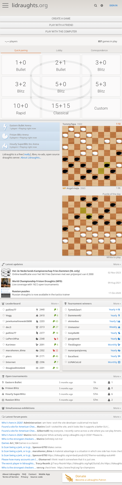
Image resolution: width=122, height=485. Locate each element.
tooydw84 (71, 333)
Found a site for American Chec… (19, 426)
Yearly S (114, 321)
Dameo (5, 443)
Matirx (41, 426)
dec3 (6, 327)
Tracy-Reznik (43, 463)
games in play (107, 41)
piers (6, 356)
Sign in (113, 5)
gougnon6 (71, 338)
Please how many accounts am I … (20, 459)
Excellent (71, 356)
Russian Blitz (12, 399)
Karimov (8, 344)
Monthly (114, 344)
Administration (32, 422)
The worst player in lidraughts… (18, 463)
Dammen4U (72, 315)
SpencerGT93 (39, 447)
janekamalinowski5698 (17, 321)
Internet (9, 362)
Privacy (24, 476)
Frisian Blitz (12, 388)
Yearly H (114, 309)
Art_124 (14, 443)
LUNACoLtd (72, 362)
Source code (36, 476)
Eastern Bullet (13, 382)
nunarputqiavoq (75, 350)
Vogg (6, 315)
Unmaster (71, 327)
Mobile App (44, 474)
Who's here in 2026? (12, 422)
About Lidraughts (11, 474)
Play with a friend (61, 25)
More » (55, 303)
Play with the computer (61, 31)
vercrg (40, 467)
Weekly (114, 327)
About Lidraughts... (31, 157)
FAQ (24, 474)
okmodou (71, 321)
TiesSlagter (72, 344)
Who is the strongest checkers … (19, 438)
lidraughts (30, 5)
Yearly (115, 315)
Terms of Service (11, 476)
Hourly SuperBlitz (15, 394)
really (27, 154)
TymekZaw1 (72, 309)
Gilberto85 (43, 430)
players (11, 41)
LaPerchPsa (10, 338)
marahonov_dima (13, 350)
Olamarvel (45, 459)
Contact (32, 474)
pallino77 (9, 309)
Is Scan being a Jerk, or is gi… (17, 447)
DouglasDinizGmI (13, 367)
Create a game (61, 18)
